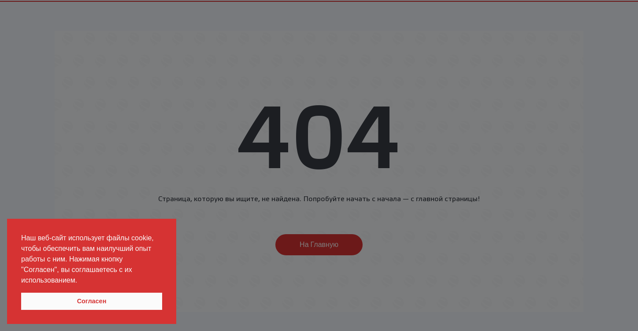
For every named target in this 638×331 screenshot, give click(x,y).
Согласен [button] (92, 301)
